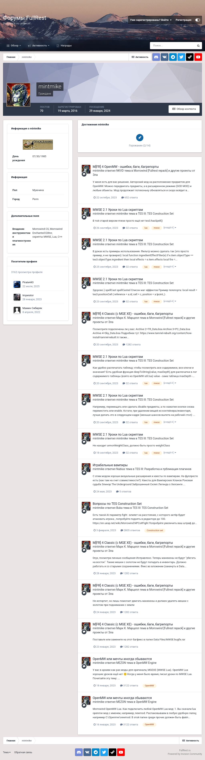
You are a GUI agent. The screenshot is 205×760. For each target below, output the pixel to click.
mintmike (98, 170)
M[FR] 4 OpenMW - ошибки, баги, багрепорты (126, 167)
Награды (66, 45)
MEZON (121, 662)
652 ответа (129, 197)
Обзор (14, 45)
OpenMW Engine (146, 662)
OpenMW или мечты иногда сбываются (122, 659)
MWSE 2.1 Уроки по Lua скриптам (118, 210)
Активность (39, 45)
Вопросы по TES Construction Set (117, 504)
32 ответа (130, 227)
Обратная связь (23, 752)
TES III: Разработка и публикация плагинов (163, 469)
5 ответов (123, 491)
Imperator (28, 295)
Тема (7, 752)
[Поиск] (172, 45)
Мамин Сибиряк (32, 308)
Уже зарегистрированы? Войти (151, 20)
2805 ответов (130, 530)
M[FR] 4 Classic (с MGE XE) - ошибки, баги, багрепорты (133, 314)
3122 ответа (129, 685)
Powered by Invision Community (185, 754)
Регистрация (183, 19)
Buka (119, 507)
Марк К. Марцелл (127, 317)
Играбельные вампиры (110, 465)
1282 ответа (132, 344)
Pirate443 (28, 282)
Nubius (120, 469)
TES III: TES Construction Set (156, 213)
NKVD (120, 170)
